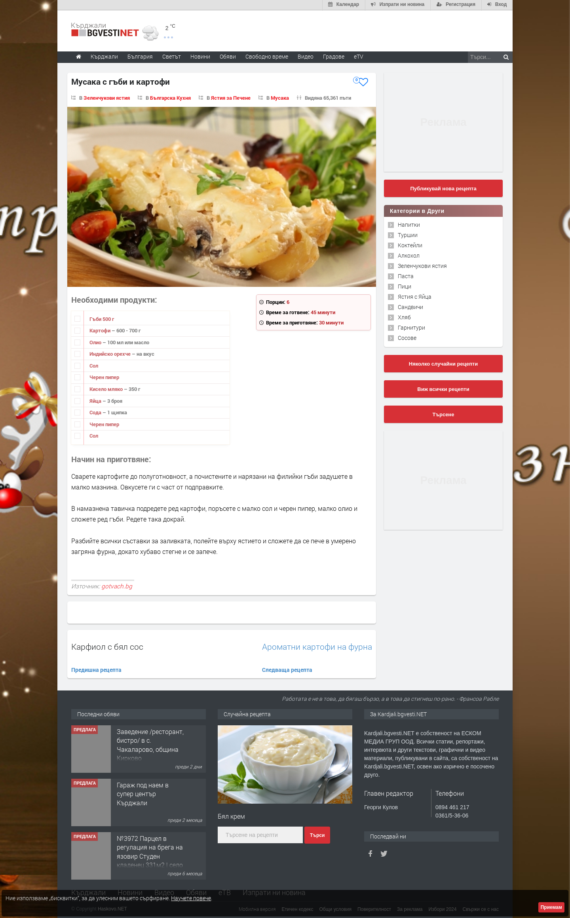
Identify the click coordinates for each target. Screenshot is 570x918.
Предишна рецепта (96, 669)
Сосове (407, 337)
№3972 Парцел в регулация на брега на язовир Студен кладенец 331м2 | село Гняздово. (150, 855)
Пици (404, 285)
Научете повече (191, 898)
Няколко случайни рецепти (443, 363)
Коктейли (410, 244)
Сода (96, 411)
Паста (406, 275)
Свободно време (266, 55)
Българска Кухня (170, 97)
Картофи (100, 329)
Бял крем (231, 815)
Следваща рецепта (287, 669)
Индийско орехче (110, 353)
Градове (333, 55)
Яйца (96, 400)
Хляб (404, 316)
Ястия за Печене (231, 97)
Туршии (408, 234)
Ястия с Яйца (414, 296)
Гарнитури (411, 326)
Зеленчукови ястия (107, 97)
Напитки (409, 224)
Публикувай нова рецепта (443, 188)
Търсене (443, 414)
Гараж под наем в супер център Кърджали (143, 793)
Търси (317, 834)
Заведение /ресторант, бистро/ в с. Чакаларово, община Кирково (150, 743)
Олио (96, 341)
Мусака (280, 97)
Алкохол (409, 254)
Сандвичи (410, 306)
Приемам (551, 907)
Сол (93, 364)
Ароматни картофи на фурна (317, 646)
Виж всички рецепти (443, 388)
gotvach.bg (116, 585)
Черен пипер (104, 376)
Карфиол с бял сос (107, 645)
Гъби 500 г (101, 318)
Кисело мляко (106, 388)
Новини (200, 55)
